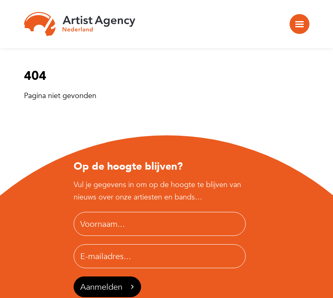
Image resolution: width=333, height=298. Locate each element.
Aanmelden (107, 287)
